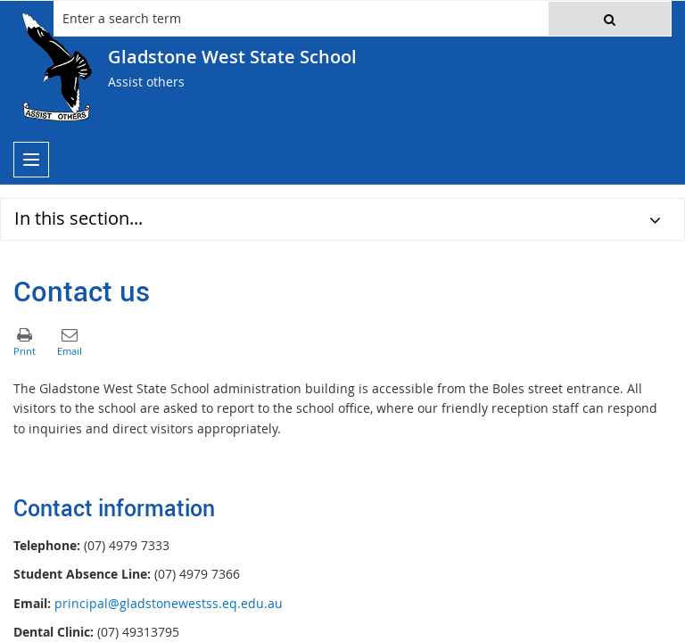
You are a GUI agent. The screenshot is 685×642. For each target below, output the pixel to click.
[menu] (31, 159)
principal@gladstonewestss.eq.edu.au (168, 603)
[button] (610, 19)
